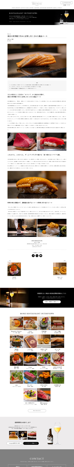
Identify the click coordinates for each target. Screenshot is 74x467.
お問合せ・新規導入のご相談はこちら (52, 301)
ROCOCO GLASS (25, 7)
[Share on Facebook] (33, 255)
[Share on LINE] (40, 255)
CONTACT (59, 7)
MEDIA (55, 7)
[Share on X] (37, 255)
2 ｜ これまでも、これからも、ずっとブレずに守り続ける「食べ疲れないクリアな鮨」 (25, 86)
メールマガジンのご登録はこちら (31, 443)
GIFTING (32, 7)
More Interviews (37, 410)
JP (67, 5)
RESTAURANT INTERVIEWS (46, 7)
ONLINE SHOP (66, 2)
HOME (10, 21)
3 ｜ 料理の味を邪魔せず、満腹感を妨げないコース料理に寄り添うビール (23, 88)
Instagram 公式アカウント (14, 443)
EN (69, 5)
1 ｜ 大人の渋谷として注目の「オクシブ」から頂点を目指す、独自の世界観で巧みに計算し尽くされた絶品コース (30, 84)
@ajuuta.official (37, 246)
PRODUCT (18, 7)
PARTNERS (37, 7)
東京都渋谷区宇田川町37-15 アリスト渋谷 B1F (37, 243)
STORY (13, 7)
